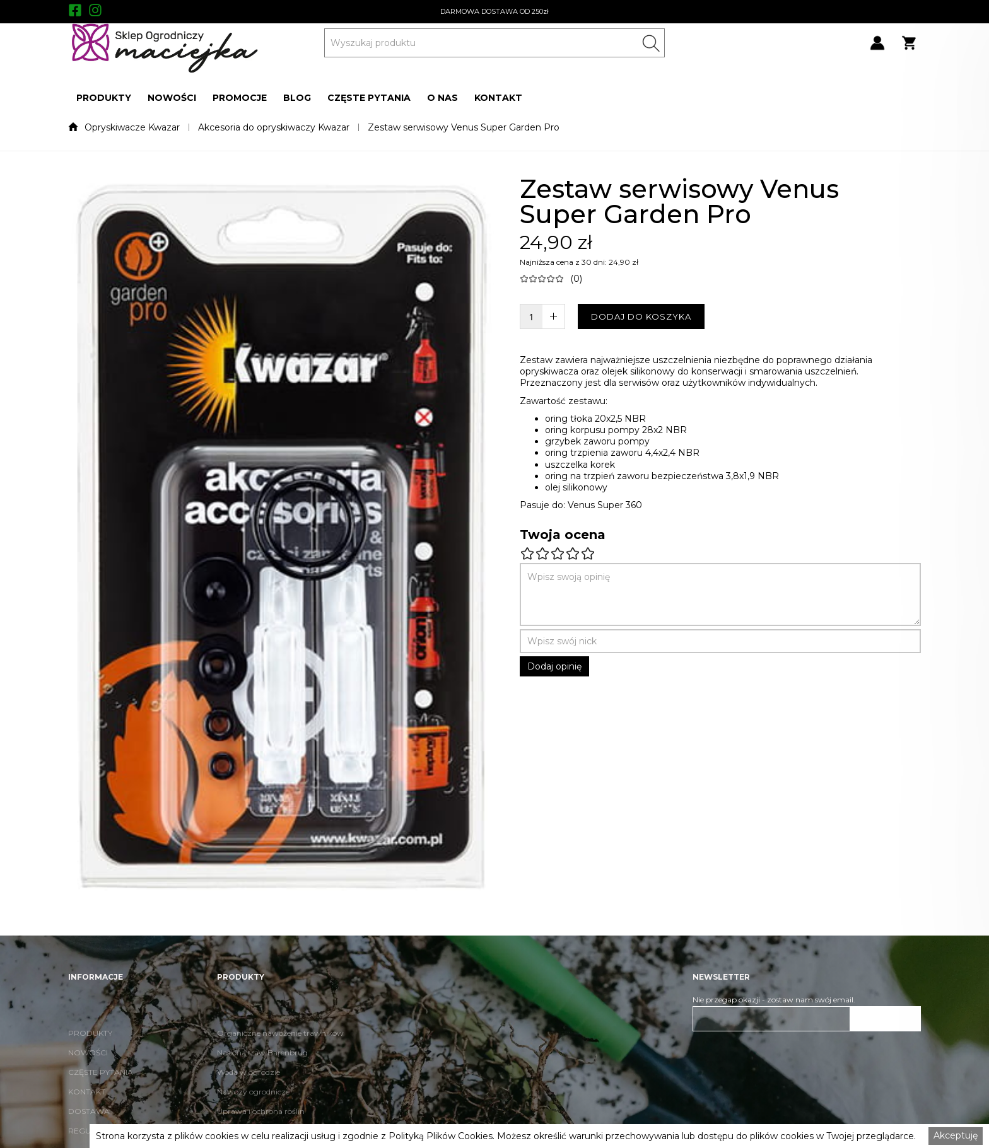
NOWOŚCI (172, 97)
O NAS (442, 97)
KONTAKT (498, 97)
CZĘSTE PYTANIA (369, 97)
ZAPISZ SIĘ (885, 1018)
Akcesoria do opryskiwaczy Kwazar (273, 127)
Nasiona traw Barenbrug (262, 1074)
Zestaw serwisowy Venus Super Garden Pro (463, 127)
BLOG (297, 97)
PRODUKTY (103, 97)
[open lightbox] (281, 537)
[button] (103, 97)
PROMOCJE (240, 97)
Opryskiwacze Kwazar (132, 127)
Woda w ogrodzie (248, 1094)
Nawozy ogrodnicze (253, 1113)
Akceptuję (955, 1135)
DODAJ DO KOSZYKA (641, 316)
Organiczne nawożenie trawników (280, 1055)
